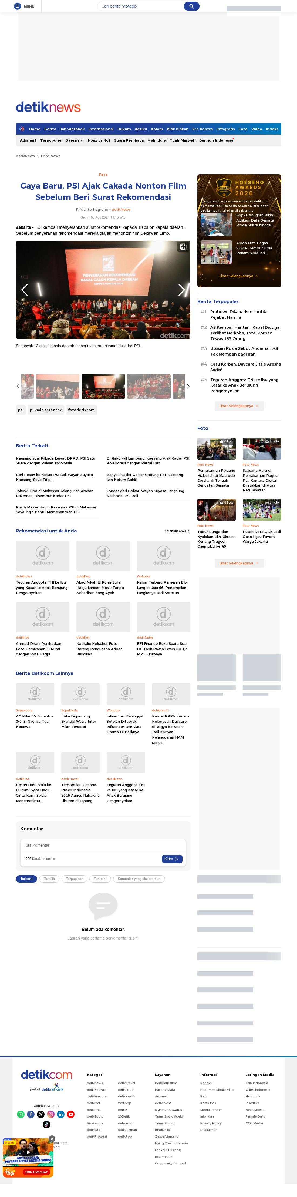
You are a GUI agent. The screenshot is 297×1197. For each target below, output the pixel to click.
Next (181, 289)
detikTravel (126, 1155)
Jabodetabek (72, 129)
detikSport (95, 1189)
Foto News (50, 156)
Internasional (101, 129)
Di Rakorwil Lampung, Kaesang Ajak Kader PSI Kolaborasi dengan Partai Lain (148, 597)
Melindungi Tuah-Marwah (171, 140)
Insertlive (252, 1175)
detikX (141, 129)
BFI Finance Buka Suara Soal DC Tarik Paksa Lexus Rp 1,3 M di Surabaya (162, 785)
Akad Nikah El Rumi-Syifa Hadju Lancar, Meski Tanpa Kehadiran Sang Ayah (100, 724)
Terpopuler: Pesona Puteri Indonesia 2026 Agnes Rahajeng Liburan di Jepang (80, 929)
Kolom (157, 129)
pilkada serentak (46, 546)
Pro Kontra (202, 129)
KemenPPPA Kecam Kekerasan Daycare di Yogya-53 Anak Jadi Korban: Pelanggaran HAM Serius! (170, 866)
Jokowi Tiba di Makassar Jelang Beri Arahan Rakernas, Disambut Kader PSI (54, 630)
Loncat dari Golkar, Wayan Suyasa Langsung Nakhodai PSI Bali (145, 630)
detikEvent (163, 1175)
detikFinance (96, 1169)
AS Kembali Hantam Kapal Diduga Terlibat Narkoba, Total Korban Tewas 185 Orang (244, 333)
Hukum (124, 129)
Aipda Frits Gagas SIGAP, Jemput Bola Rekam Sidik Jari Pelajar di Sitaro (254, 248)
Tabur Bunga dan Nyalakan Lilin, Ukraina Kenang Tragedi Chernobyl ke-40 (216, 539)
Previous (24, 289)
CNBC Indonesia (258, 1162)
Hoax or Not (99, 140)
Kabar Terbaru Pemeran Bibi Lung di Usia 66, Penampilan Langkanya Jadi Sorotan (162, 724)
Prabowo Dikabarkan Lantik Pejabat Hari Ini (238, 314)
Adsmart (28, 140)
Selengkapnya (177, 667)
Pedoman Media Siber (217, 1162)
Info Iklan (207, 1189)
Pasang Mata (165, 1162)
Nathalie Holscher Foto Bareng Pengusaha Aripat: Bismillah (99, 785)
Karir (203, 1169)
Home (34, 129)
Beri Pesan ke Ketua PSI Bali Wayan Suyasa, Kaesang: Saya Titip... (55, 613)
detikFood (126, 1162)
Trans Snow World (169, 1189)
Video (256, 129)
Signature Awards (168, 1182)
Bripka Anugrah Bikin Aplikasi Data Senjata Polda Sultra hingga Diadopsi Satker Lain (255, 220)
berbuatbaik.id (166, 1155)
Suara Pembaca (129, 140)
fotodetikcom (81, 546)
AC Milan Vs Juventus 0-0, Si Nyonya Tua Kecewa (34, 858)
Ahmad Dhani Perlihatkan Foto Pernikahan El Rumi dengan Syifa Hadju (38, 785)
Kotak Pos (208, 1175)
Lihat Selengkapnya (238, 276)
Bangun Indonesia (216, 140)
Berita (50, 129)
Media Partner (211, 1182)
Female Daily (255, 1189)
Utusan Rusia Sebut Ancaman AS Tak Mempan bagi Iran (244, 351)
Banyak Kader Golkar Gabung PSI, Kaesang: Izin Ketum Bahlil (145, 613)
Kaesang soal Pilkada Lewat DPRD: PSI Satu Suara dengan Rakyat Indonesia (55, 597)
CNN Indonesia (257, 1155)
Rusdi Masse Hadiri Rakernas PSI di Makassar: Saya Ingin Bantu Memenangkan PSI (56, 646)
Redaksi (206, 1155)
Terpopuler (51, 140)
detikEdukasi (96, 1162)
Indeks (272, 129)
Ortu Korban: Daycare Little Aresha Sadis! (245, 367)
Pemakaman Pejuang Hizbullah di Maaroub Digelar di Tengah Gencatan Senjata (216, 477)
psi (20, 546)
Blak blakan (177, 129)
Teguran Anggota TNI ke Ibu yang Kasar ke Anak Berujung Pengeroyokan (42, 724)
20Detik (124, 1189)
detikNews (25, 156)
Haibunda (253, 1169)
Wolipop (124, 1175)
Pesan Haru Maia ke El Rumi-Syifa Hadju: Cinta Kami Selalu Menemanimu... (33, 929)
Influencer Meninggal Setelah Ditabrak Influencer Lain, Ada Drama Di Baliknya (125, 861)
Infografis (226, 129)
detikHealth (126, 1169)
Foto (243, 129)
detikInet (93, 1175)
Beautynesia (255, 1182)
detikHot (93, 1182)
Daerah (74, 140)
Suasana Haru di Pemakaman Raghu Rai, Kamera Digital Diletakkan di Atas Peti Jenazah (260, 480)
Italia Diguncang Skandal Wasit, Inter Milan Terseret (78, 858)
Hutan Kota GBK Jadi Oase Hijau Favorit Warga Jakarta (262, 536)
